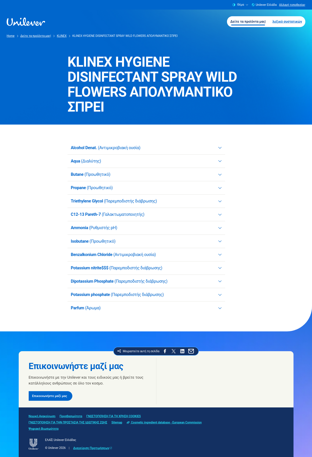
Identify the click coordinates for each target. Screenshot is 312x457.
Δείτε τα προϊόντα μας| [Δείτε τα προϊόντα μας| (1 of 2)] (248, 22)
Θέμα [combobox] (240, 4)
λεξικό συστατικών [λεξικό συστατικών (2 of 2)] (287, 22)
